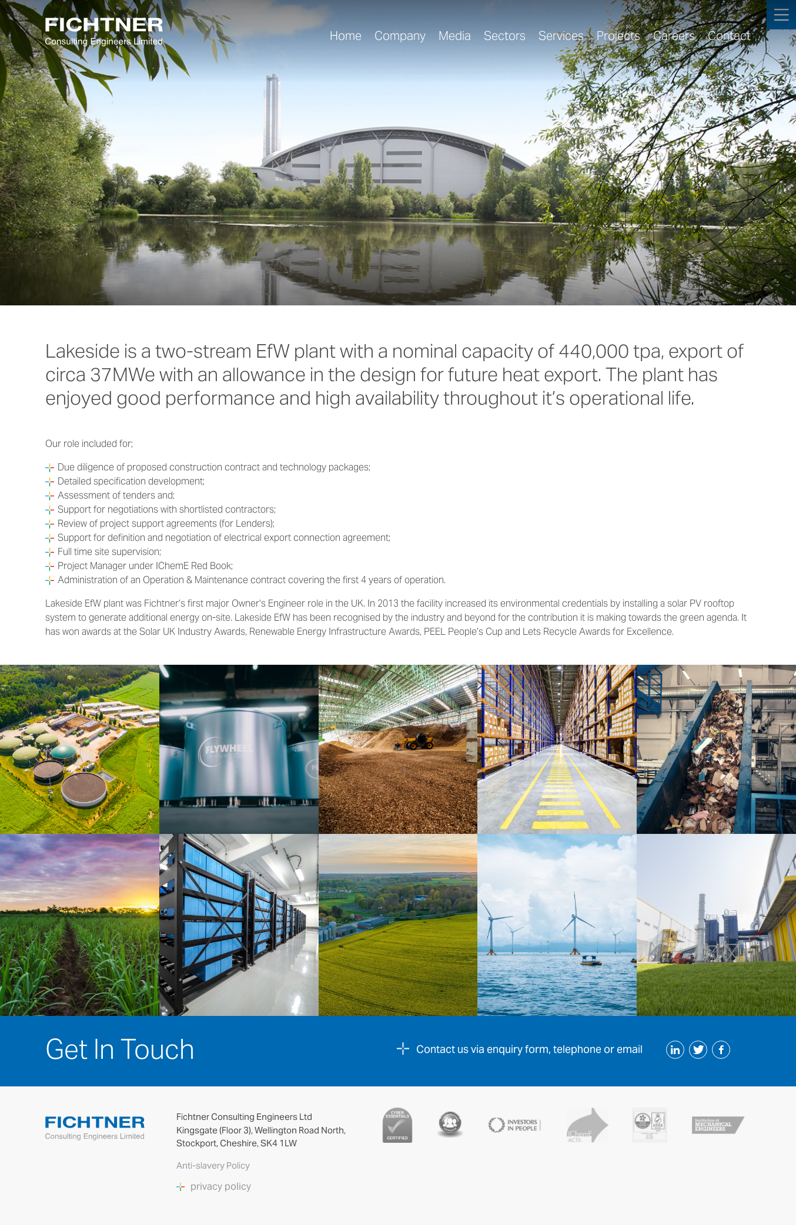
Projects (618, 35)
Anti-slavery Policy (214, 1165)
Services (561, 35)
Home (346, 35)
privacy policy (220, 1187)
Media (455, 35)
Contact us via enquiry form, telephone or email (529, 1049)
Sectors (505, 35)
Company (400, 35)
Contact (729, 35)
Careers (674, 35)
